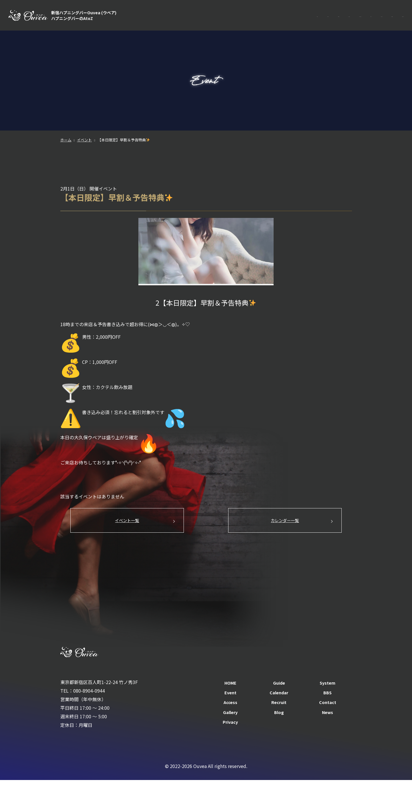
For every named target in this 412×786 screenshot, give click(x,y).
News (327, 718)
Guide (226, 17)
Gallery (230, 718)
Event (275, 17)
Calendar (299, 17)
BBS (323, 17)
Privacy (230, 727)
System (251, 17)
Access (344, 17)
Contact (395, 17)
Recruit (369, 17)
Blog (279, 718)
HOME (204, 17)
